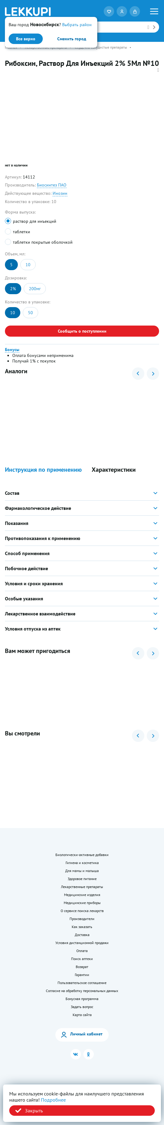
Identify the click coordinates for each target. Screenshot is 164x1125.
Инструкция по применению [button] (43, 470)
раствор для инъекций (34, 221)
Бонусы (12, 349)
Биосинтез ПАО (51, 185)
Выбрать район (77, 24)
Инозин (60, 193)
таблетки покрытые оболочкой (43, 242)
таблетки (21, 231)
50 (30, 312)
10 (28, 264)
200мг (35, 288)
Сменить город (71, 39)
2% (13, 288)
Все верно (25, 39)
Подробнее (53, 1100)
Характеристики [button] (114, 470)
